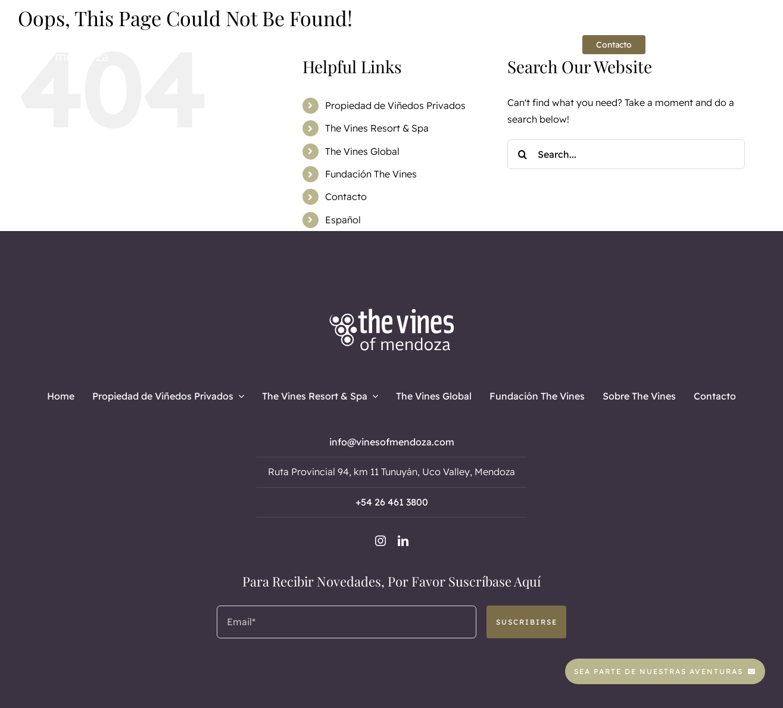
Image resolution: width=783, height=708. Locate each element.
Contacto (346, 196)
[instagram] (726, 45)
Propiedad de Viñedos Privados (395, 105)
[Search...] (625, 154)
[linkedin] (747, 45)
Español (343, 220)
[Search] (522, 154)
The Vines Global (362, 151)
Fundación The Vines (371, 174)
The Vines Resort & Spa (377, 128)
